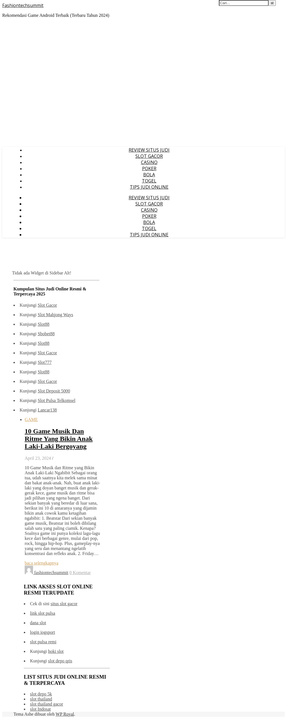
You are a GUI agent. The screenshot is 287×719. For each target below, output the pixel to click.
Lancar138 (47, 410)
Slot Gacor (47, 305)
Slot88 (43, 324)
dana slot (38, 622)
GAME (31, 419)
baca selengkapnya (41, 563)
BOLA (149, 175)
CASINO (149, 162)
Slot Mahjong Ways (55, 314)
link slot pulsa (42, 613)
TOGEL (149, 181)
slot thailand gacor (46, 704)
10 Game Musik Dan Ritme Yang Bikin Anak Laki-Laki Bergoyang (59, 438)
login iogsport (42, 632)
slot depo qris (60, 660)
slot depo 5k (41, 694)
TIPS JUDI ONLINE (149, 187)
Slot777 (45, 362)
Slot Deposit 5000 (54, 391)
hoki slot (56, 651)
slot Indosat (40, 709)
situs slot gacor (63, 603)
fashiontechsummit (51, 572)
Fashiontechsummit (22, 5)
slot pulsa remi (43, 641)
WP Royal (65, 714)
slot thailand (41, 699)
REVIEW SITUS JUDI (149, 150)
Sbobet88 (46, 333)
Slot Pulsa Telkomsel (56, 400)
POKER (149, 168)
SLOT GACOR (149, 156)
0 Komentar (80, 572)
